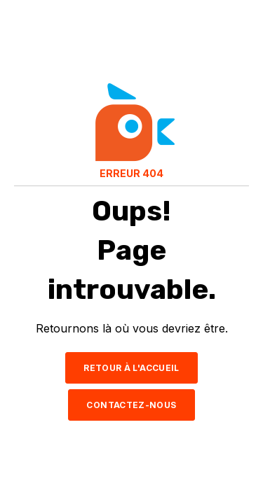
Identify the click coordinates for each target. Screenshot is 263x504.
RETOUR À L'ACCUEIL (131, 368)
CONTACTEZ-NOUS (131, 405)
